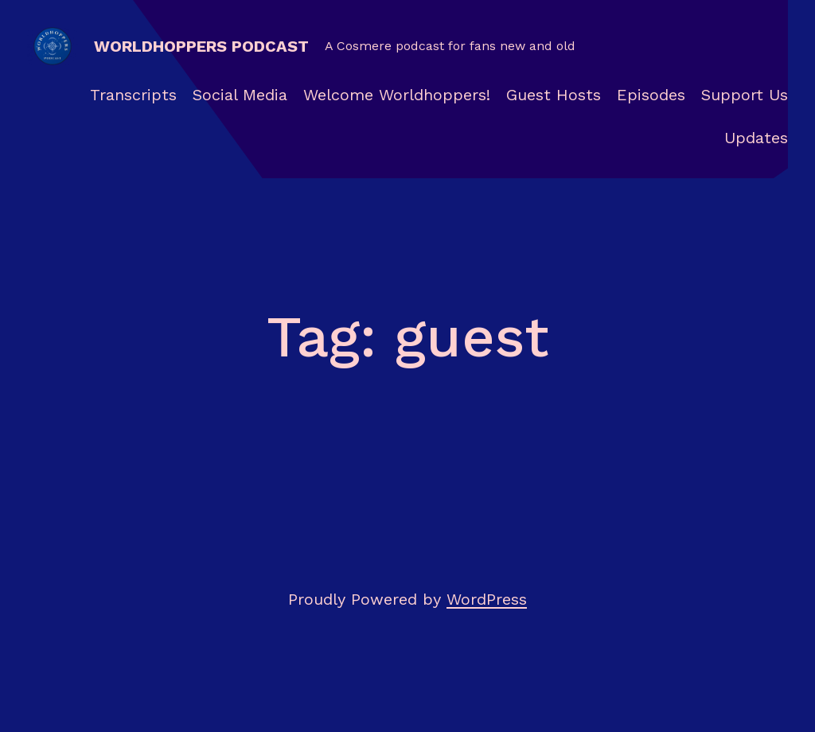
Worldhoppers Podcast (201, 46)
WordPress (486, 599)
